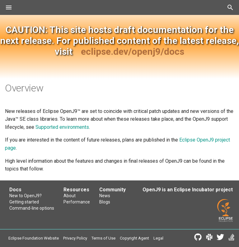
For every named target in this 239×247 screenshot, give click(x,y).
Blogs (104, 201)
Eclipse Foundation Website (33, 238)
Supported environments (62, 127)
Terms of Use (103, 238)
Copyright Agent (134, 238)
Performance (76, 201)
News (104, 195)
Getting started (24, 201)
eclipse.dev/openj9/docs (132, 51)
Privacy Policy (75, 238)
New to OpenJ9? (25, 195)
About (69, 195)
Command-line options (31, 208)
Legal (158, 238)
